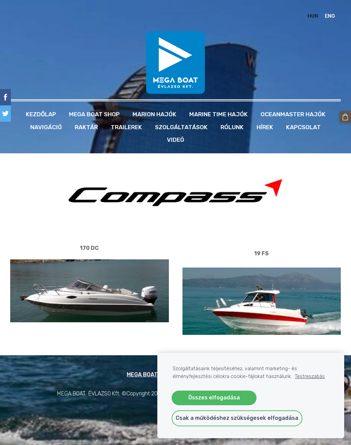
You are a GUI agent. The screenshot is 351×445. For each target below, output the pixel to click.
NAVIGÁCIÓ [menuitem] (46, 126)
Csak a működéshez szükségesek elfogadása (237, 418)
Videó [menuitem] (175, 138)
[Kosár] (345, 117)
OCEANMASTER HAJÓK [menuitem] (293, 113)
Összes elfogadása (214, 397)
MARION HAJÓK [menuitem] (154, 113)
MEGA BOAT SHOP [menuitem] (94, 113)
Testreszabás (310, 376)
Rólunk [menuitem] (232, 126)
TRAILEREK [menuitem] (126, 126)
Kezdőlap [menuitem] (41, 113)
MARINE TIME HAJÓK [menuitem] (218, 113)
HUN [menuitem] (312, 16)
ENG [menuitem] (329, 16)
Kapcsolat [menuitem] (303, 126)
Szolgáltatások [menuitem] (181, 126)
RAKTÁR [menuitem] (86, 126)
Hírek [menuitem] (265, 126)
